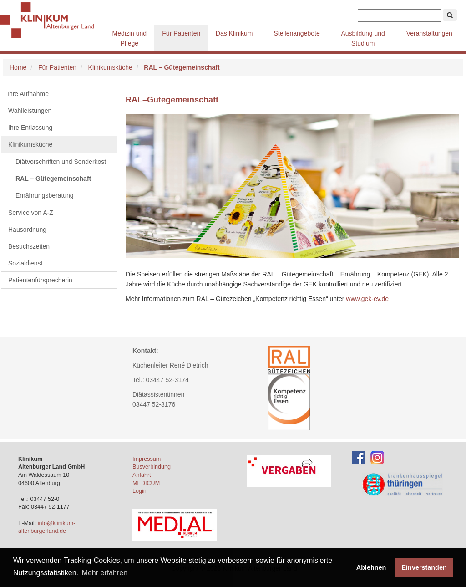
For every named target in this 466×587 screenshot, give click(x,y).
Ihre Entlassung (30, 127)
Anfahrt (141, 475)
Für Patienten (181, 33)
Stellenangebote (296, 33)
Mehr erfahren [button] (105, 573)
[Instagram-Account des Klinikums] (377, 457)
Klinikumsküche (110, 67)
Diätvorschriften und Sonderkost (60, 161)
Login (139, 491)
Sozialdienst (25, 263)
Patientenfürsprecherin (40, 280)
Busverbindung (151, 467)
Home (18, 67)
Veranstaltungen (429, 33)
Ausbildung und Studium (363, 38)
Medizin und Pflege (129, 38)
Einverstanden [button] (424, 567)
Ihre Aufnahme (28, 93)
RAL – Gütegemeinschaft (53, 178)
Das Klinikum (234, 33)
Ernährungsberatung (44, 195)
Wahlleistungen (29, 110)
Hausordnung (27, 229)
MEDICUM (146, 483)
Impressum (146, 459)
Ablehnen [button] (371, 567)
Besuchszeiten (29, 246)
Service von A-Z (30, 212)
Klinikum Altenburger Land (52, 20)
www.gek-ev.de (367, 298)
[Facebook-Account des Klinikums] (358, 457)
